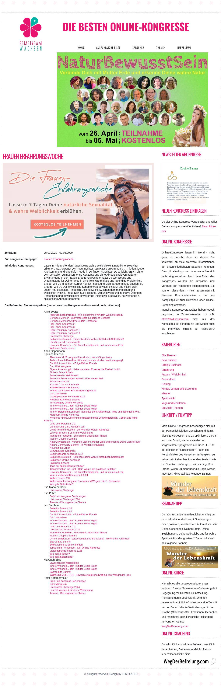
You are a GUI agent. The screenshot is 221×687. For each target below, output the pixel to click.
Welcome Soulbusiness (62, 348)
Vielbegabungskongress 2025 (66, 550)
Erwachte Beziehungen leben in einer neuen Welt (77, 378)
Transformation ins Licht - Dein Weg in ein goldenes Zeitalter (83, 469)
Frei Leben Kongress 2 (62, 324)
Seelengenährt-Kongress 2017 (66, 453)
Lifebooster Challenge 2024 (65, 499)
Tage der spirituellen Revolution (67, 466)
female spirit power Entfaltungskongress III (73, 390)
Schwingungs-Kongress (63, 450)
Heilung (166, 383)
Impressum (184, 47)
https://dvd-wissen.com (175, 319)
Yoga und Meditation (174, 403)
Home (81, 47)
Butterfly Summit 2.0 (61, 508)
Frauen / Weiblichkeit (174, 374)
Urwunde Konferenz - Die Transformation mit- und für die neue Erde (87, 345)
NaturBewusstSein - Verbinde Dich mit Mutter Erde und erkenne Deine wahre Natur (95, 441)
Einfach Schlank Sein (61, 372)
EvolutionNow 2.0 (59, 381)
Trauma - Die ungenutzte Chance (68, 502)
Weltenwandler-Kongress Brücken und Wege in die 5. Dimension (85, 481)
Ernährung (168, 369)
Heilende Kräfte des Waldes (65, 399)
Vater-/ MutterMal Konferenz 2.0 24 (69, 475)
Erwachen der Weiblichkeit (64, 375)
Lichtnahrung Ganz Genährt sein (67, 426)
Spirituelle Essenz (59, 463)
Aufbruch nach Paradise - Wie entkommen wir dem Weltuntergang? (86, 314)
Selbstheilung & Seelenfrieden (66, 544)
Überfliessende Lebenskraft (65, 342)
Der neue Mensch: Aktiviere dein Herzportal (73, 320)
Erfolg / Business (171, 364)
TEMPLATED (130, 673)
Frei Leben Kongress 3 (62, 327)
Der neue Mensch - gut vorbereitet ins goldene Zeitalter (80, 317)
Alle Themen (169, 355)
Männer (166, 393)
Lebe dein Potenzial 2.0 (62, 423)
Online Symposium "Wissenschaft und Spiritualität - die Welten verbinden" (90, 538)
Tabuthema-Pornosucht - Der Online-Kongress (75, 547)
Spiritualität (168, 398)
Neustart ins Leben (60, 447)
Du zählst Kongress (60, 366)
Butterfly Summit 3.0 (61, 511)
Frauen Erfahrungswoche (33, 156)
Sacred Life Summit (60, 541)
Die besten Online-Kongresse (126, 26)
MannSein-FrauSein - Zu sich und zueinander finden (78, 435)
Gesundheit (168, 379)
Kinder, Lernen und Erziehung (179, 388)
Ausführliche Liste (108, 47)
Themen (160, 47)
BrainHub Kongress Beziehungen (68, 496)
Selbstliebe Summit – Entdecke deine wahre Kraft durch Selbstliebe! (87, 339)
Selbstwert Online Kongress (65, 460)
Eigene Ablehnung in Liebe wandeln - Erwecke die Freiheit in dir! (85, 369)
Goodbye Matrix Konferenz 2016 (67, 396)
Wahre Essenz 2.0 (60, 478)
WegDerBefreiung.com (175, 626)
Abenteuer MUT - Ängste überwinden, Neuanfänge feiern (81, 357)
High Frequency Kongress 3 (65, 330)
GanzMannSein (58, 393)
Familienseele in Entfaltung (64, 387)
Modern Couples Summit (63, 438)
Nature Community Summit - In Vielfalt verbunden (77, 444)
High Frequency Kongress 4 (65, 333)
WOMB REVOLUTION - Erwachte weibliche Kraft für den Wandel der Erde (90, 575)
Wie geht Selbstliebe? (62, 484)
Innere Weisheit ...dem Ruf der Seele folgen (73, 405)
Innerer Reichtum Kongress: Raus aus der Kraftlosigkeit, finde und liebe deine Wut (95, 411)
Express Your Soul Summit (64, 384)
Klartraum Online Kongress (64, 414)
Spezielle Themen (172, 407)
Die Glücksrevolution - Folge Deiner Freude (73, 363)
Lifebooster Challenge (62, 336)
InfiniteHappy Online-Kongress (66, 402)
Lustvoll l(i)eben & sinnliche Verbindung (71, 432)
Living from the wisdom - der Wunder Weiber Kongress (79, 429)
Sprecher (138, 47)
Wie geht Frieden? (60, 553)
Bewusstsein (169, 360)
